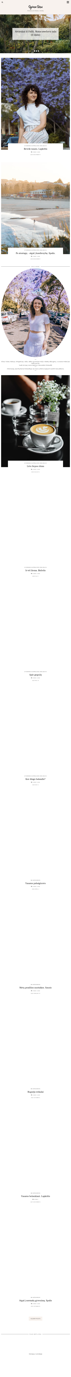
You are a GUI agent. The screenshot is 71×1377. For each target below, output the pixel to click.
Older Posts (35, 1318)
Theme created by (61, 1375)
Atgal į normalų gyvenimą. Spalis (35, 1300)
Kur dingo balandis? (35, 779)
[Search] (2, 2)
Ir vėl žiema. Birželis (35, 570)
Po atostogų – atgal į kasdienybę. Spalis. (35, 253)
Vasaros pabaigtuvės (35, 883)
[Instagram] (6, 1365)
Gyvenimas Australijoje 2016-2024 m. (35, 145)
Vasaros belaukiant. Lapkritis (35, 1196)
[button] (68, 2)
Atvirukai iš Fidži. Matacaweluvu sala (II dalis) (35, 33)
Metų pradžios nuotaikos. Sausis (35, 987)
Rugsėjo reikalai (36, 1091)
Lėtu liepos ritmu (35, 466)
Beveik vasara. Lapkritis (35, 148)
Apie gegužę (35, 674)
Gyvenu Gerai (36, 7)
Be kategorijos (35, 880)
